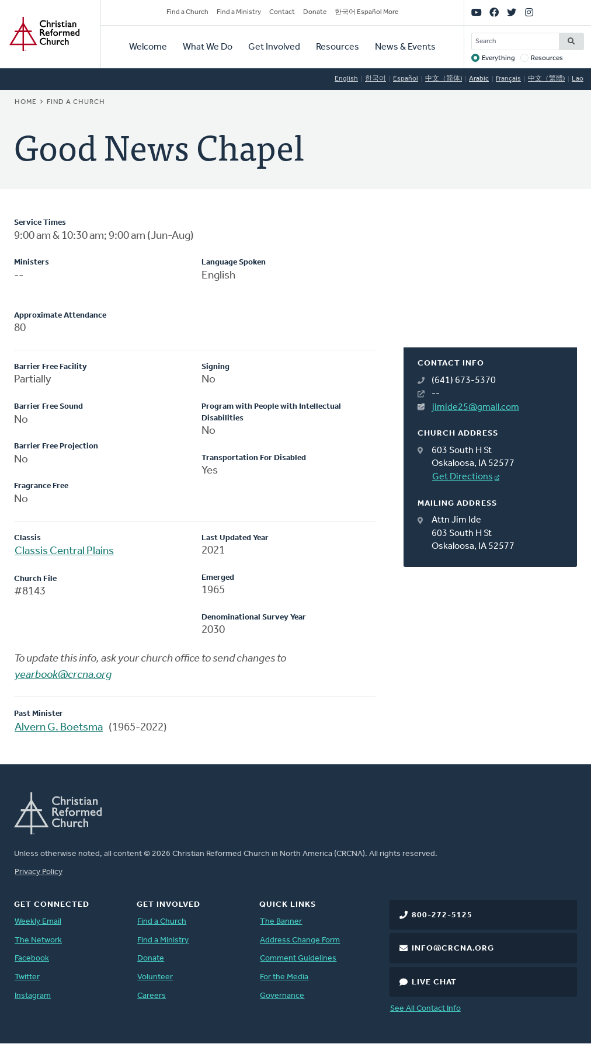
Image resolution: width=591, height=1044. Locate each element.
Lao (577, 78)
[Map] (490, 282)
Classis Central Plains (64, 551)
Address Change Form (300, 940)
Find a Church (187, 12)
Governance (282, 995)
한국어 (375, 78)
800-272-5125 (442, 915)
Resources (337, 47)
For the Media (284, 977)
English (346, 78)
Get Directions (462, 477)
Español (405, 78)
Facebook (32, 958)
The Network (38, 940)
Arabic (479, 78)
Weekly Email (38, 921)
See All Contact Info (425, 1008)
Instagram (33, 995)
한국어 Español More (366, 12)
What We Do (207, 47)
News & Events (405, 47)
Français (508, 78)
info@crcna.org (453, 948)
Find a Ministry (239, 12)
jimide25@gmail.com (475, 407)
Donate (314, 12)
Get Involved (274, 47)
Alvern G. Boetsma (59, 727)
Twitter (27, 977)
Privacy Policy (38, 872)
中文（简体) (443, 78)
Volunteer (155, 977)
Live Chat (434, 982)
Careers (151, 995)
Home (26, 102)
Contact (282, 12)
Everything (498, 58)
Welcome (148, 47)
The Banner (281, 921)
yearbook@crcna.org (63, 675)
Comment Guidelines (298, 958)
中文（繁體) (546, 78)
